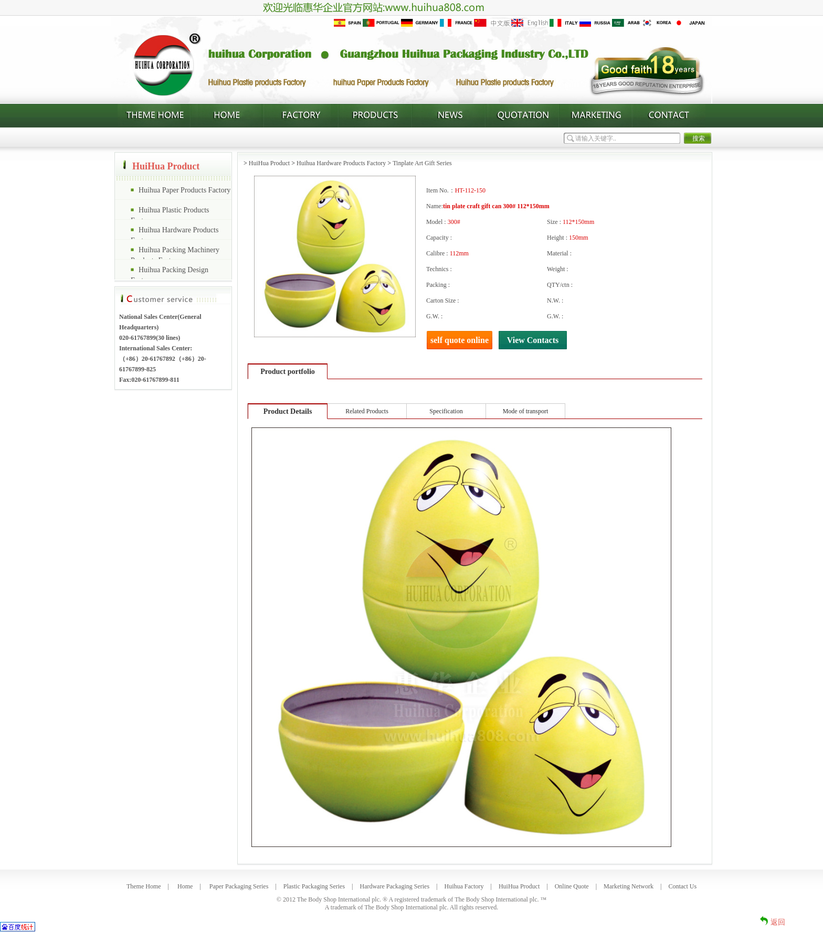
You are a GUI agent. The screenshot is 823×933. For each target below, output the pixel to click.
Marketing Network (628, 886)
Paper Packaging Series (239, 886)
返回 (778, 922)
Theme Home (143, 886)
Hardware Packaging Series (394, 886)
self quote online (459, 340)
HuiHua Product (269, 163)
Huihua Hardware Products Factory (341, 163)
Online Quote (572, 886)
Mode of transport (525, 411)
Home (185, 886)
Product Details (287, 411)
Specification (445, 411)
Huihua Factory (464, 886)
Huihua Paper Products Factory (184, 190)
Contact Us (682, 886)
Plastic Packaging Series (314, 886)
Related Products (366, 411)
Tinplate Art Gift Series (422, 163)
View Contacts (533, 340)
